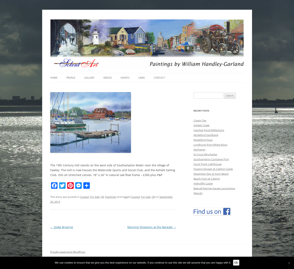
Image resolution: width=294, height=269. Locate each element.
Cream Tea (200, 120)
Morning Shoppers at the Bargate (151, 227)
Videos (107, 77)
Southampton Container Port (211, 159)
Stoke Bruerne (61, 227)
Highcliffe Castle (203, 183)
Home (54, 77)
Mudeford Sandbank (206, 135)
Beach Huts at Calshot (207, 178)
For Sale (94, 197)
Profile (70, 77)
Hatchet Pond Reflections (209, 130)
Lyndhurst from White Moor (210, 145)
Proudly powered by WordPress (67, 252)
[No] (289, 263)
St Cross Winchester (205, 154)
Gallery (89, 77)
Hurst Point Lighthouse (208, 164)
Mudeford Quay (203, 140)
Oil (102, 197)
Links (141, 77)
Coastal (84, 197)
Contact (159, 77)
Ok (236, 262)
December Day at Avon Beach (211, 174)
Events (125, 77)
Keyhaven (199, 149)
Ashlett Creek (201, 125)
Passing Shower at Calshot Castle (213, 169)
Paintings (110, 197)
